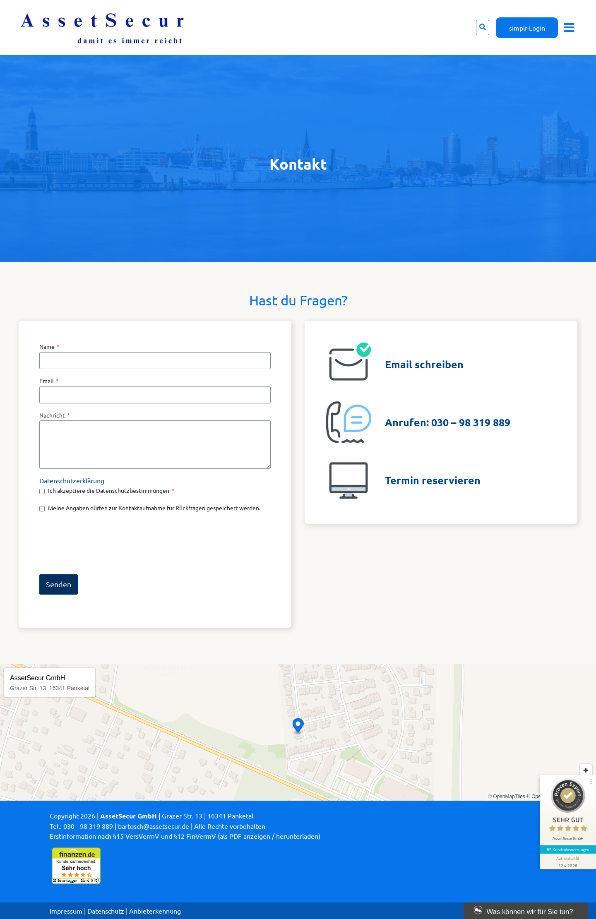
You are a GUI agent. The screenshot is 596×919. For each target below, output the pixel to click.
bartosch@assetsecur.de (153, 826)
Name (49, 346)
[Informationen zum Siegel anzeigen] (568, 861)
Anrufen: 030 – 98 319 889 (447, 422)
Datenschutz (105, 911)
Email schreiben (424, 364)
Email (49, 380)
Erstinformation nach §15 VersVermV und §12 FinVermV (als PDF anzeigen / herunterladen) (185, 836)
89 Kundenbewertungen (568, 849)
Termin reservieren (433, 480)
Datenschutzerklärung (71, 480)
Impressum (66, 911)
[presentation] (102, 543)
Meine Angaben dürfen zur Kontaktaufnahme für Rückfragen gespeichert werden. (154, 507)
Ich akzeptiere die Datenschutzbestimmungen (111, 490)
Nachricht (54, 415)
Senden (58, 584)
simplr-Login (527, 28)
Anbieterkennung (155, 911)
